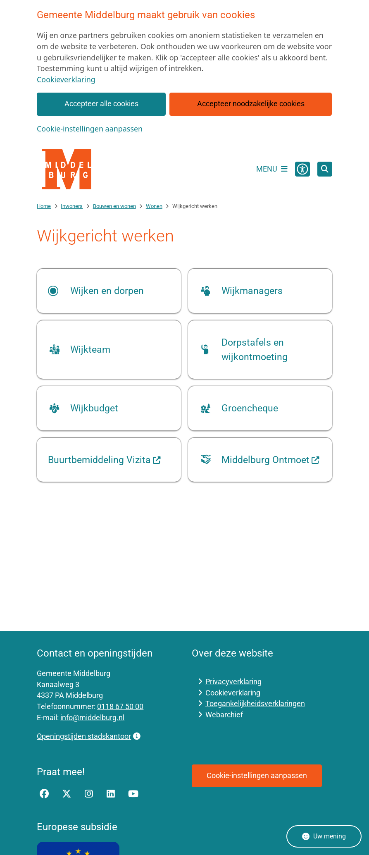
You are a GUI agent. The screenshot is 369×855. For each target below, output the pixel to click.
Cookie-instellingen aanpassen (90, 129)
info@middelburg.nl (92, 717)
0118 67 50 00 (120, 706)
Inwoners (72, 206)
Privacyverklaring (233, 681)
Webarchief (224, 714)
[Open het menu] (272, 169)
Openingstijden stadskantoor (88, 736)
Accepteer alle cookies (101, 103)
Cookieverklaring (66, 79)
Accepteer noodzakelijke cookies (251, 103)
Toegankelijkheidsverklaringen (255, 703)
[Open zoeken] (324, 169)
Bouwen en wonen (114, 206)
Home (44, 206)
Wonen (154, 206)
